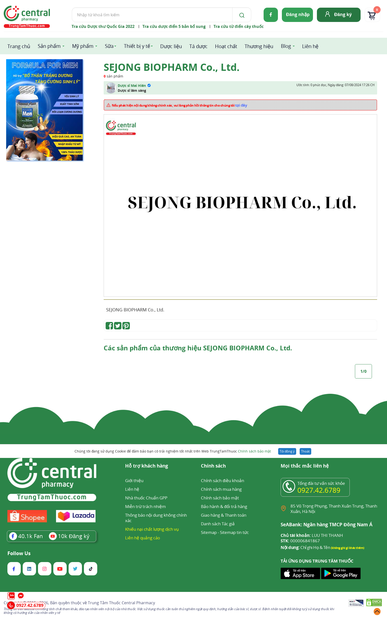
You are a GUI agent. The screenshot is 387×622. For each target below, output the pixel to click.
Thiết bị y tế (137, 46)
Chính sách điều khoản (222, 480)
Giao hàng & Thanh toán (223, 515)
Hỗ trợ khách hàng (146, 466)
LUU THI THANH (312, 535)
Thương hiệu (259, 46)
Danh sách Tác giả (218, 524)
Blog (286, 46)
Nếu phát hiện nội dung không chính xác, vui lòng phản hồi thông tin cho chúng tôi (179, 105)
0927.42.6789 (318, 490)
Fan (26, 536)
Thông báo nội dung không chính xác (156, 517)
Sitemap (209, 532)
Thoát (305, 451)
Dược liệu (171, 46)
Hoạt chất (226, 46)
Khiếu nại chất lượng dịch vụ (152, 529)
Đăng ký (343, 14)
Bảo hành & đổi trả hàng (224, 506)
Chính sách (213, 466)
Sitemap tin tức (234, 532)
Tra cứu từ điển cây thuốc (238, 26)
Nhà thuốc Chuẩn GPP (146, 498)
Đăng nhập (298, 14)
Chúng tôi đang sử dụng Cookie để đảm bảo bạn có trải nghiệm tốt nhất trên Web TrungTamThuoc (173, 451)
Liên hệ (310, 46)
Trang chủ (18, 46)
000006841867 (300, 541)
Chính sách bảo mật (254, 451)
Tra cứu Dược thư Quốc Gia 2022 (103, 26)
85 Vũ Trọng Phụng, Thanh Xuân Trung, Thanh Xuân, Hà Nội (333, 508)
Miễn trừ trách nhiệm (145, 506)
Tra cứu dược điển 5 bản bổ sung (174, 26)
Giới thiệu (134, 480)
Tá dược (198, 46)
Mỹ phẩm (83, 46)
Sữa (109, 46)
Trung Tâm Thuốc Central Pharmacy (121, 602)
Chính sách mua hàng (221, 489)
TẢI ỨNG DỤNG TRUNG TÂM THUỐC (317, 561)
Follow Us (19, 553)
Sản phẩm (49, 46)
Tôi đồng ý (287, 451)
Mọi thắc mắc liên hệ (305, 466)
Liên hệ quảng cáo (142, 538)
